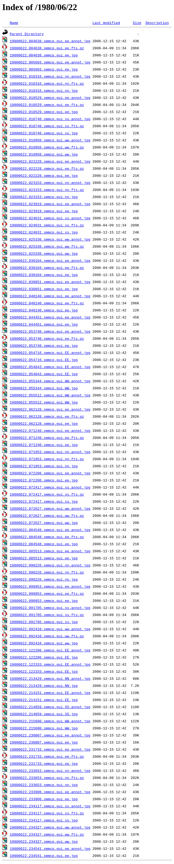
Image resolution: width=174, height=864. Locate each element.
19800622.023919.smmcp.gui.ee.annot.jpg (50, 203)
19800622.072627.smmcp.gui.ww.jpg (44, 522)
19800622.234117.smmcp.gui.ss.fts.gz (47, 813)
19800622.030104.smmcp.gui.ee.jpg (44, 274)
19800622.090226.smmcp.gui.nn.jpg (44, 579)
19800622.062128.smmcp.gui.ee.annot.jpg (50, 409)
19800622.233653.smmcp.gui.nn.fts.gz (47, 777)
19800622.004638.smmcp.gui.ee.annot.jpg (50, 40)
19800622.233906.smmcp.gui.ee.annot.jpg (50, 791)
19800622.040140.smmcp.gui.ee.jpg (44, 310)
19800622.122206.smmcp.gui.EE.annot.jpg (50, 650)
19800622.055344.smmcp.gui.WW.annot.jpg (50, 380)
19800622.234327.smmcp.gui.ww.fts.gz (47, 834)
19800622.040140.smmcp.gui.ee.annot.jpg (50, 295)
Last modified (106, 22)
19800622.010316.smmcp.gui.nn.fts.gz (47, 83)
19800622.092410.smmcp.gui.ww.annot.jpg (50, 628)
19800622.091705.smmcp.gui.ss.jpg (44, 621)
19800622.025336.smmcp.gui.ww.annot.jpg (50, 239)
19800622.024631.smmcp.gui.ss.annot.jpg (50, 218)
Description (157, 22)
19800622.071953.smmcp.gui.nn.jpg (44, 465)
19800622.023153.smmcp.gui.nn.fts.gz (47, 189)
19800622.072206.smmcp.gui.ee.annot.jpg (50, 473)
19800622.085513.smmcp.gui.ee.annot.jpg (50, 550)
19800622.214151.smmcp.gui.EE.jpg (44, 699)
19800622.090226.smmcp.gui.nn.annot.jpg (50, 565)
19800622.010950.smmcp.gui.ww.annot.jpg (50, 140)
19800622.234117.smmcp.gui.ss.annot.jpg (50, 806)
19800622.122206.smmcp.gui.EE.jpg (44, 657)
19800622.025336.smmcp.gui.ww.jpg (44, 253)
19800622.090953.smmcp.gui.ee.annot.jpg (50, 586)
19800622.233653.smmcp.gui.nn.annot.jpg (50, 770)
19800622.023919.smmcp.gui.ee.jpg (44, 210)
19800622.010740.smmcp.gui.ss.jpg (44, 133)
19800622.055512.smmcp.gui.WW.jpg (44, 402)
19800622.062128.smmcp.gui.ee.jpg (44, 423)
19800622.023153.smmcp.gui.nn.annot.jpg (50, 182)
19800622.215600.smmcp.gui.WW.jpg (44, 728)
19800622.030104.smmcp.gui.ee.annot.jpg (50, 260)
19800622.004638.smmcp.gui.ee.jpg (44, 55)
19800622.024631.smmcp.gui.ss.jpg (44, 232)
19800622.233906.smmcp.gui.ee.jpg (44, 798)
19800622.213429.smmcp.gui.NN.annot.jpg (50, 678)
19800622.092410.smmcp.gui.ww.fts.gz (47, 635)
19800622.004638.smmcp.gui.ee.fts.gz (47, 48)
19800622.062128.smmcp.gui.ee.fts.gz (47, 416)
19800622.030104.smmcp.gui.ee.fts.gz (47, 267)
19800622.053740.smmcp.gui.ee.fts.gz (47, 338)
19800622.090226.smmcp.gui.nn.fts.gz (47, 572)
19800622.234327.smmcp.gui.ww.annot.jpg (50, 827)
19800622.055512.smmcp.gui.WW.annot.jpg (50, 395)
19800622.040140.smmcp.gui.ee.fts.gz (47, 303)
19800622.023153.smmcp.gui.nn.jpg (44, 196)
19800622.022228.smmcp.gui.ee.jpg (44, 175)
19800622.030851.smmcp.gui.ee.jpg (44, 288)
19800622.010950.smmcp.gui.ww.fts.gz (47, 147)
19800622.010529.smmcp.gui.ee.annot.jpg (50, 97)
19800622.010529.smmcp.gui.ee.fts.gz (47, 104)
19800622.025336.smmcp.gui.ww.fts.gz (47, 246)
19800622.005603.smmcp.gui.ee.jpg (44, 69)
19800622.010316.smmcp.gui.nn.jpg (44, 90)
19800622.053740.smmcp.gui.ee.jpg (44, 345)
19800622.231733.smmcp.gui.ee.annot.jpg (50, 749)
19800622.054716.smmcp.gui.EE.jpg (44, 359)
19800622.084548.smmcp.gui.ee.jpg (44, 543)
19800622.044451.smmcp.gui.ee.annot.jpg (50, 317)
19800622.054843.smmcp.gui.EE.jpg (44, 373)
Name (14, 22)
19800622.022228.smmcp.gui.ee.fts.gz (47, 168)
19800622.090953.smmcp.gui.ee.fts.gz (47, 593)
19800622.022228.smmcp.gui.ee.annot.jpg (50, 161)
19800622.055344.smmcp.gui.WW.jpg (44, 388)
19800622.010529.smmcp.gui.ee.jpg (44, 111)
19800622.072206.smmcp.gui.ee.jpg (44, 480)
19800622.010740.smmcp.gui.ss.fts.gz (47, 125)
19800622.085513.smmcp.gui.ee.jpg (44, 558)
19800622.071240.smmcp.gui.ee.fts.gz (47, 437)
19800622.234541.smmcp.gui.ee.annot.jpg (50, 848)
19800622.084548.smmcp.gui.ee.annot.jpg (50, 529)
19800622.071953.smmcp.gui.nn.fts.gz (47, 458)
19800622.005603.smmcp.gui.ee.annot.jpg (50, 62)
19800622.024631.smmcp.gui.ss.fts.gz (47, 225)
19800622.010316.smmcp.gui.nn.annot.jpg (50, 76)
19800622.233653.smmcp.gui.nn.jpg (44, 784)
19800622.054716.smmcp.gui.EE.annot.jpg (50, 352)
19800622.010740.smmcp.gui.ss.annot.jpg (50, 118)
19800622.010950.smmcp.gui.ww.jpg (44, 154)
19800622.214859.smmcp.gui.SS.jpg (44, 713)
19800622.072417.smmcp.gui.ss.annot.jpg (50, 487)
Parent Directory (27, 33)
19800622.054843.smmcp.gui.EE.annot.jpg (50, 366)
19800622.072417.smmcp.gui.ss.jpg (44, 501)
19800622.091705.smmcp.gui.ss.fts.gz (47, 614)
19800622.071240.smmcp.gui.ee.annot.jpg (50, 430)
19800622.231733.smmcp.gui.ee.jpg (44, 763)
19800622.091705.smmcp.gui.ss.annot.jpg (50, 607)
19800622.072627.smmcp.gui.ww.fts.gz (47, 515)
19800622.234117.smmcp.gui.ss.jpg (44, 820)
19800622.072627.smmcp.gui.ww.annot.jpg (50, 508)
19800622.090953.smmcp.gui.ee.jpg (44, 600)
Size (137, 22)
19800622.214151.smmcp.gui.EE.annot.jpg (50, 692)
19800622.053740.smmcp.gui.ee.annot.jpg (50, 331)
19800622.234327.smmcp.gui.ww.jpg (44, 841)
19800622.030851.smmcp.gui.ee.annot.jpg (50, 281)
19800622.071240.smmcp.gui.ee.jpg (44, 444)
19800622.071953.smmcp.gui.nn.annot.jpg (50, 451)
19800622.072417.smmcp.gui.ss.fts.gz (47, 494)
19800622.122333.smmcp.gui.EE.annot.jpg (50, 664)
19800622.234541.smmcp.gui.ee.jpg (44, 855)
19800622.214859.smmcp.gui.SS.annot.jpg (50, 706)
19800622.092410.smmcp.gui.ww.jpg (44, 643)
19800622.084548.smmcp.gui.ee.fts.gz (47, 536)
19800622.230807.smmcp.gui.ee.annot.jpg (50, 735)
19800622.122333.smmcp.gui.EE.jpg (44, 671)
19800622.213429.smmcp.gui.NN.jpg (44, 685)
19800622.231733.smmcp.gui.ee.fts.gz (47, 756)
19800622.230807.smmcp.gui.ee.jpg (44, 742)
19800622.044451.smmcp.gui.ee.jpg (44, 324)
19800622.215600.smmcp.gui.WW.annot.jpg (50, 721)
